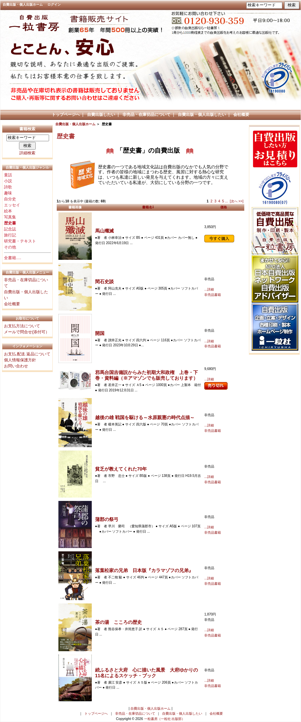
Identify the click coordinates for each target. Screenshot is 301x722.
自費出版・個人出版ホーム (23, 4)
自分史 (10, 199)
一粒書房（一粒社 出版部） (164, 719)
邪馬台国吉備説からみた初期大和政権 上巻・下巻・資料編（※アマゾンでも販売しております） (146, 375)
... (226, 201)
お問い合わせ (16, 366)
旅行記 (10, 235)
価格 (223, 207)
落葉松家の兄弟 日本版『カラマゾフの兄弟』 (144, 570)
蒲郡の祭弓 (106, 519)
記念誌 (10, 229)
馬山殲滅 (104, 230)
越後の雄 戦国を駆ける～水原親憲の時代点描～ (145, 417)
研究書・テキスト (20, 241)
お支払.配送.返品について (27, 354)
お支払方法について (22, 326)
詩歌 (8, 187)
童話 (8, 175)
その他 (10, 247)
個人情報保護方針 (20, 360)
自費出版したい (101, 114)
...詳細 (209, 289)
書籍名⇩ (148, 207)
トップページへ (66, 114)
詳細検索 (27, 153)
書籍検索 (27, 129)
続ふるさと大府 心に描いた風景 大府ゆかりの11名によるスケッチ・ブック (146, 672)
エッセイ (12, 205)
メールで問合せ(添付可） (26, 332)
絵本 (8, 211)
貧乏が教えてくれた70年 (121, 469)
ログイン (54, 4)
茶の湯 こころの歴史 (118, 622)
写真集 (10, 217)
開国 (99, 333)
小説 (8, 181)
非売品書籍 (212, 295)
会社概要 (241, 114)
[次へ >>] (237, 201)
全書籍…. (12, 257)
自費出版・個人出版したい (202, 114)
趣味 (8, 193)
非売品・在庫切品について (146, 114)
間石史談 (104, 281)
